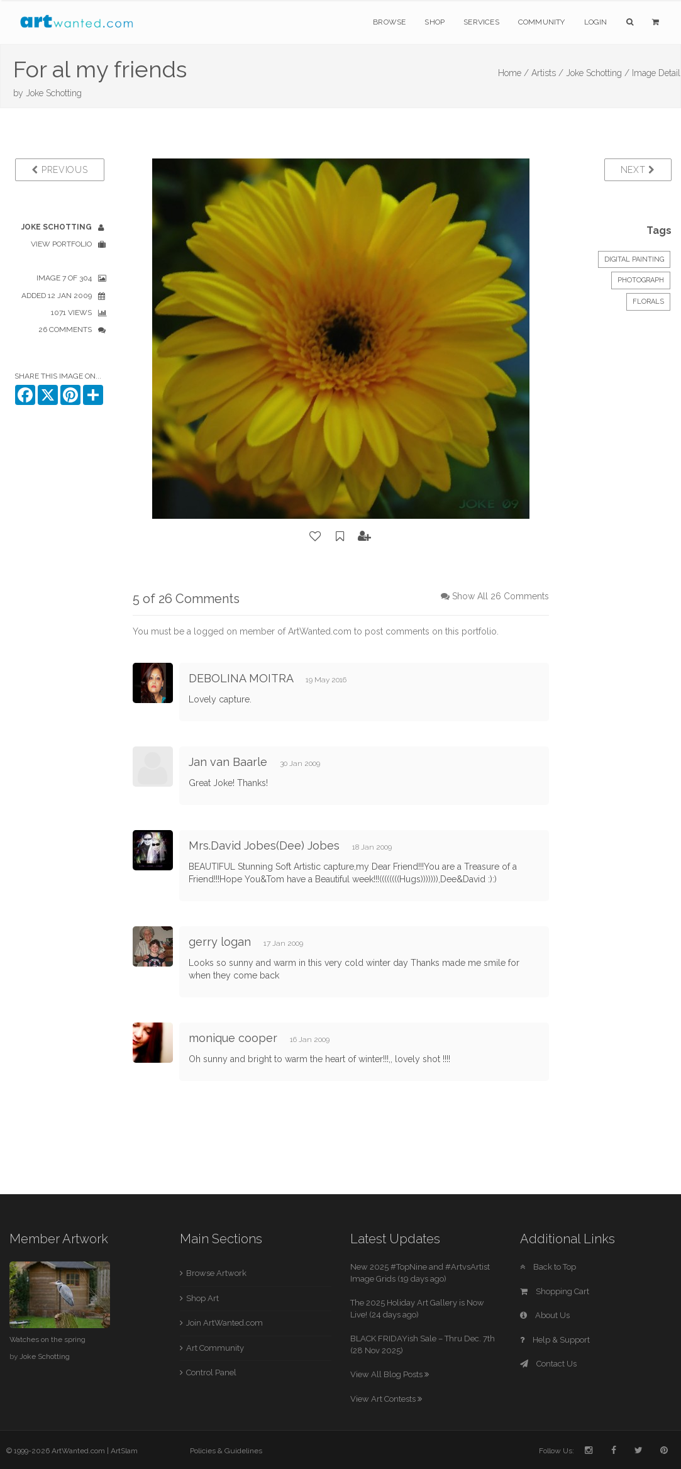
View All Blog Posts (389, 1374)
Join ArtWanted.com (224, 1323)
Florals (648, 301)
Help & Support (555, 1339)
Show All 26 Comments (500, 596)
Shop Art (202, 1298)
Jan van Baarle (228, 761)
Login (595, 22)
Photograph (640, 280)
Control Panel (211, 1372)
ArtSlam (124, 1450)
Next (638, 170)
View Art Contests (386, 1399)
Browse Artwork (216, 1273)
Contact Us (548, 1363)
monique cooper (233, 1038)
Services (481, 22)
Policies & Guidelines (226, 1450)
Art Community (215, 1348)
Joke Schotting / (597, 73)
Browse (389, 22)
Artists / (547, 73)
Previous (59, 170)
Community (541, 22)
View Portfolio (61, 244)
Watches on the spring (47, 1339)
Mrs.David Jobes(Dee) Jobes (264, 845)
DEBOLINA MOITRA (241, 678)
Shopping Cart (554, 1291)
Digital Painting (634, 259)
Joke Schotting (54, 93)
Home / (513, 73)
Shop (434, 22)
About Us (545, 1315)
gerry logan (220, 941)
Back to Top (548, 1267)
